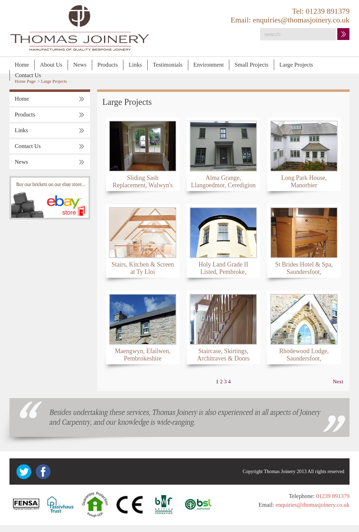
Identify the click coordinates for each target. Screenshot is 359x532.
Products (107, 64)
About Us (51, 64)
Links (135, 64)
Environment (209, 64)
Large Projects (296, 64)
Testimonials (168, 64)
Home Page (25, 81)
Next (338, 381)
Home (22, 64)
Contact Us (28, 75)
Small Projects (252, 64)
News (80, 64)
